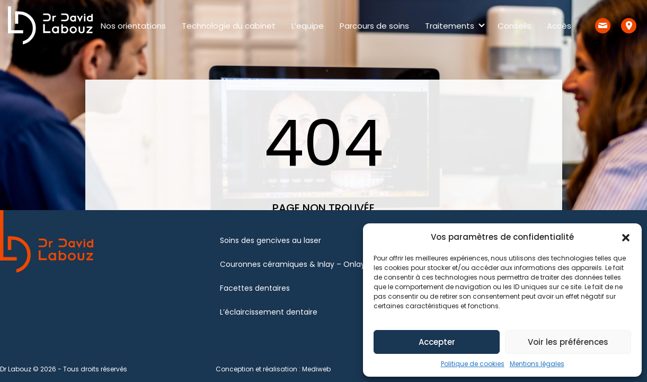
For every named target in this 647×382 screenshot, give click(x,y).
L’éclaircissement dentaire (268, 312)
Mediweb (316, 369)
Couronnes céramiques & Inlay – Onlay (292, 264)
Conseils (514, 25)
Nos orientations (133, 25)
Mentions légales (537, 363)
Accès (559, 25)
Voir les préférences (568, 342)
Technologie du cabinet (229, 25)
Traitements (449, 25)
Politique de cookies (472, 363)
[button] (626, 237)
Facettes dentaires (255, 288)
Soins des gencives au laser (270, 240)
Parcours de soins (374, 25)
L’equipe (307, 25)
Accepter (437, 342)
